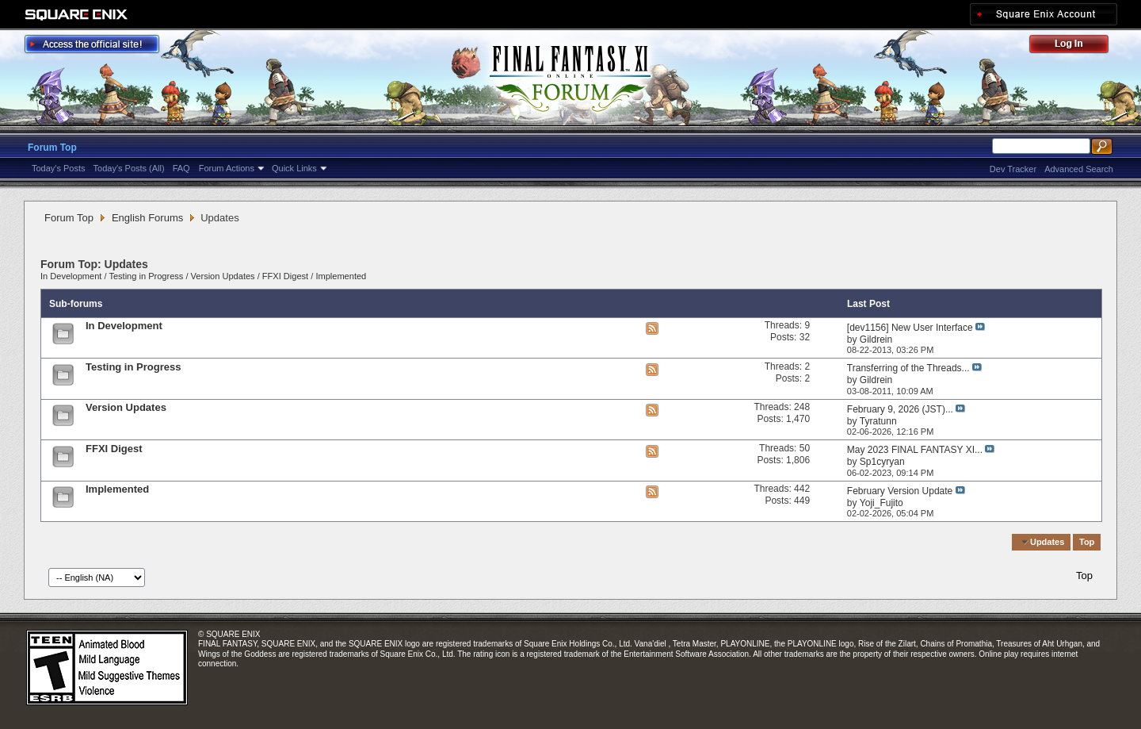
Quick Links (294, 168)
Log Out (1076, 46)
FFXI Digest (285, 276)
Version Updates (223, 276)
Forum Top (52, 147)
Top (1086, 542)
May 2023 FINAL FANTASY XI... (915, 449)
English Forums (147, 218)
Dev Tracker (1013, 169)
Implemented (340, 276)
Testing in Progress (146, 276)
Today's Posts (59, 168)
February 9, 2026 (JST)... (900, 409)
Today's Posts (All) (129, 168)
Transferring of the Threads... (908, 368)
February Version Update (899, 491)
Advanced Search (1078, 169)
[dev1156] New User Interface (910, 327)
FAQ (181, 168)
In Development (70, 276)
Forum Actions (226, 168)
